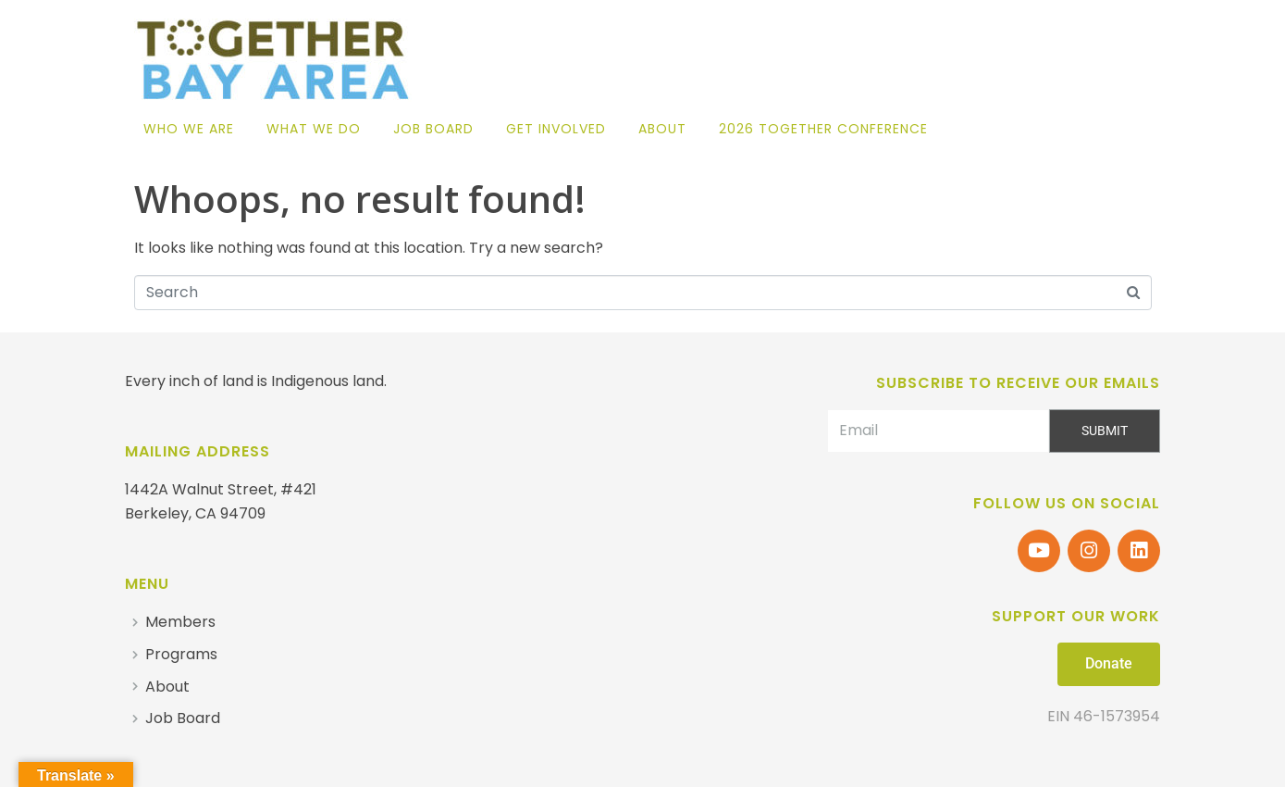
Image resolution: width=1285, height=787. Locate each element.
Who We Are (188, 128)
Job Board (433, 128)
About (662, 128)
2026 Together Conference (823, 128)
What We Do (313, 128)
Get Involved (556, 128)
